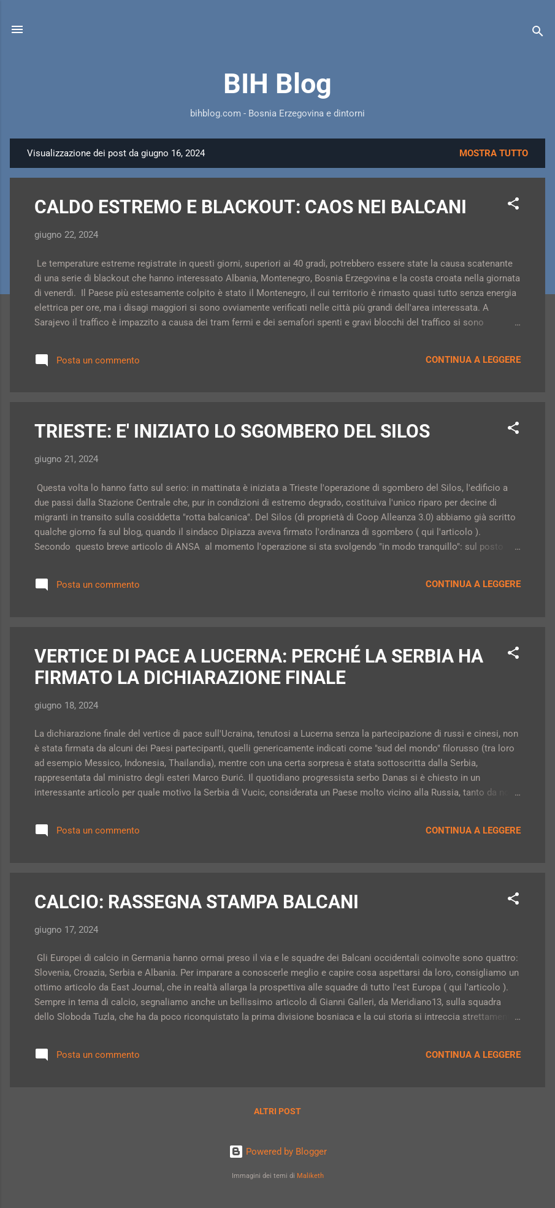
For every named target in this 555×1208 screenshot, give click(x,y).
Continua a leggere (473, 359)
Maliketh (310, 1176)
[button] (513, 205)
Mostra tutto (493, 153)
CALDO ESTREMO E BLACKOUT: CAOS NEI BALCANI (250, 207)
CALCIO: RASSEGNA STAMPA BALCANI (196, 902)
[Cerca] (537, 33)
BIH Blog (277, 83)
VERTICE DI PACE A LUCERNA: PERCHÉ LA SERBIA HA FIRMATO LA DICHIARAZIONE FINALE (258, 666)
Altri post (277, 1111)
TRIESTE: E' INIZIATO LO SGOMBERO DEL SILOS (232, 431)
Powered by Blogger (278, 1151)
